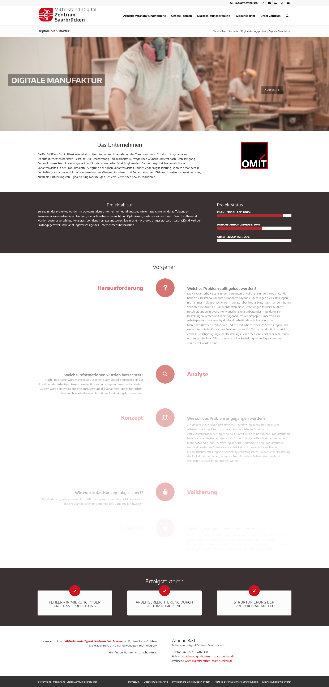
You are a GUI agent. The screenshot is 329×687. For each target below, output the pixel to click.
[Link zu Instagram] (282, 3)
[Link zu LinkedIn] (276, 3)
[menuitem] (144, 15)
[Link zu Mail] (288, 3)
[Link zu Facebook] (263, 3)
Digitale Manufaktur (53, 31)
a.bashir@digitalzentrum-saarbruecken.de (207, 656)
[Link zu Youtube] (269, 3)
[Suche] (287, 15)
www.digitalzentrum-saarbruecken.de (208, 660)
